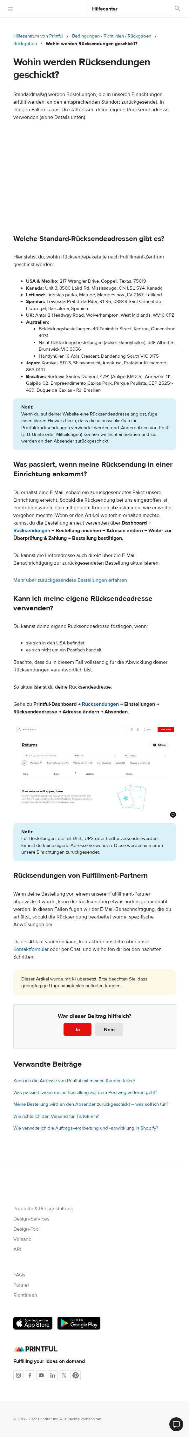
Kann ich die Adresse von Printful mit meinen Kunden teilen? (74, 1081)
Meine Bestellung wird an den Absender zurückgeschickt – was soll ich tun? (90, 1104)
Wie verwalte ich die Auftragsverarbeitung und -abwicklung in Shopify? (85, 1128)
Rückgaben (25, 44)
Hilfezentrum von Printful (38, 36)
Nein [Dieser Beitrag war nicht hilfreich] (109, 1030)
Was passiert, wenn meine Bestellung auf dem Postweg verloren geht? (85, 1093)
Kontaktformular (31, 949)
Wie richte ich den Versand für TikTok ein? (56, 1116)
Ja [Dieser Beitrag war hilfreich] (77, 1030)
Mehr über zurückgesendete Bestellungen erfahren (70, 580)
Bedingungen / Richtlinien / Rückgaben (111, 36)
